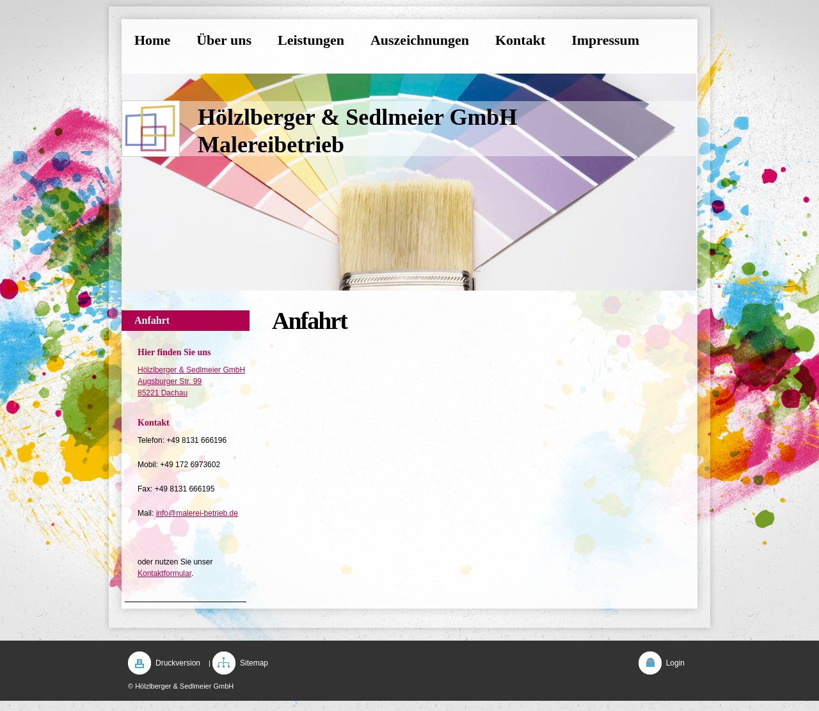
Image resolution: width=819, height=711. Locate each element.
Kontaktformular (164, 573)
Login (675, 663)
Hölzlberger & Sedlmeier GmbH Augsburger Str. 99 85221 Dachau (191, 381)
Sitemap (254, 663)
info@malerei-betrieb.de (197, 513)
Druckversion (177, 663)
